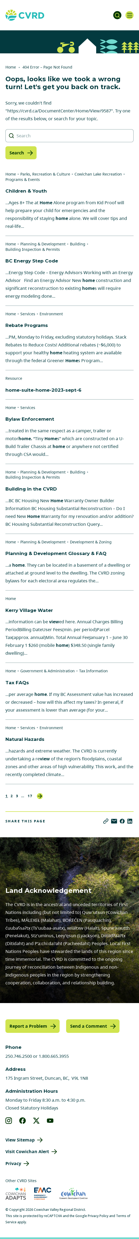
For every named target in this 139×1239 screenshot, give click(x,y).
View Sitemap (20, 1140)
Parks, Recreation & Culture (45, 174)
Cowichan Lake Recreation (98, 174)
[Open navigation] (129, 15)
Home (10, 67)
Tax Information (93, 670)
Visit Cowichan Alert (27, 1151)
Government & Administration (47, 670)
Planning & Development (43, 243)
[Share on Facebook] (122, 821)
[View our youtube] (50, 1120)
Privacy (13, 1163)
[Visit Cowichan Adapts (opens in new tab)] (15, 1194)
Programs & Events (22, 179)
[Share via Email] (114, 821)
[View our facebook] (22, 1120)
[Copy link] (106, 821)
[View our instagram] (8, 1120)
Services (27, 313)
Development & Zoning (91, 541)
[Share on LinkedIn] (130, 821)
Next (40, 796)
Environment (51, 313)
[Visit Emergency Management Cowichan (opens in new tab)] (42, 1194)
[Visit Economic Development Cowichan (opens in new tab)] (73, 1194)
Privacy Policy (98, 1216)
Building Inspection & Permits (32, 249)
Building (77, 243)
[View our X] (36, 1120)
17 (30, 796)
